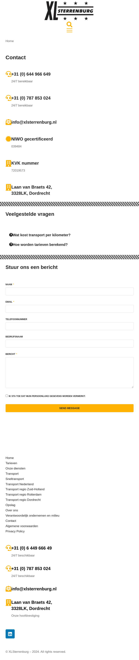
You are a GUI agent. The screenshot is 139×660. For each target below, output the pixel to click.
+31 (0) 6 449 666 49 (31, 548)
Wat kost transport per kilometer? (42, 235)
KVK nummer (25, 163)
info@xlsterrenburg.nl (34, 122)
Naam (9, 284)
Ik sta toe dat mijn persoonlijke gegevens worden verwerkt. (47, 396)
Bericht (11, 354)
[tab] (70, 235)
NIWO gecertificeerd (32, 139)
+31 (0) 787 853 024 (31, 98)
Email (9, 302)
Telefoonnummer (16, 319)
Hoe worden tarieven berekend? (40, 244)
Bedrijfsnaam (14, 337)
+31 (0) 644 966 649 (31, 74)
